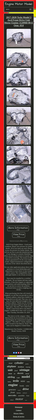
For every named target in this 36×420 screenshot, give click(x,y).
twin (28, 381)
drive (26, 389)
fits (14, 373)
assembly (21, 396)
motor (19, 399)
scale (18, 377)
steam (10, 373)
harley (9, 381)
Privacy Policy (19, 413)
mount (27, 373)
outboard (25, 393)
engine (13, 385)
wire (27, 386)
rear (10, 363)
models (19, 390)
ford (15, 371)
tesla (16, 380)
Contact (19, 410)
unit (10, 370)
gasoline (27, 363)
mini (23, 381)
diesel (12, 400)
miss (26, 400)
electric (20, 373)
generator (12, 390)
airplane (11, 366)
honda (22, 386)
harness (19, 393)
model (26, 376)
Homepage (18, 407)
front (13, 392)
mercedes (12, 395)
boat (27, 396)
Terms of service (18, 417)
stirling (11, 377)
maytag (28, 367)
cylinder (18, 362)
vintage (24, 370)
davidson (21, 367)
